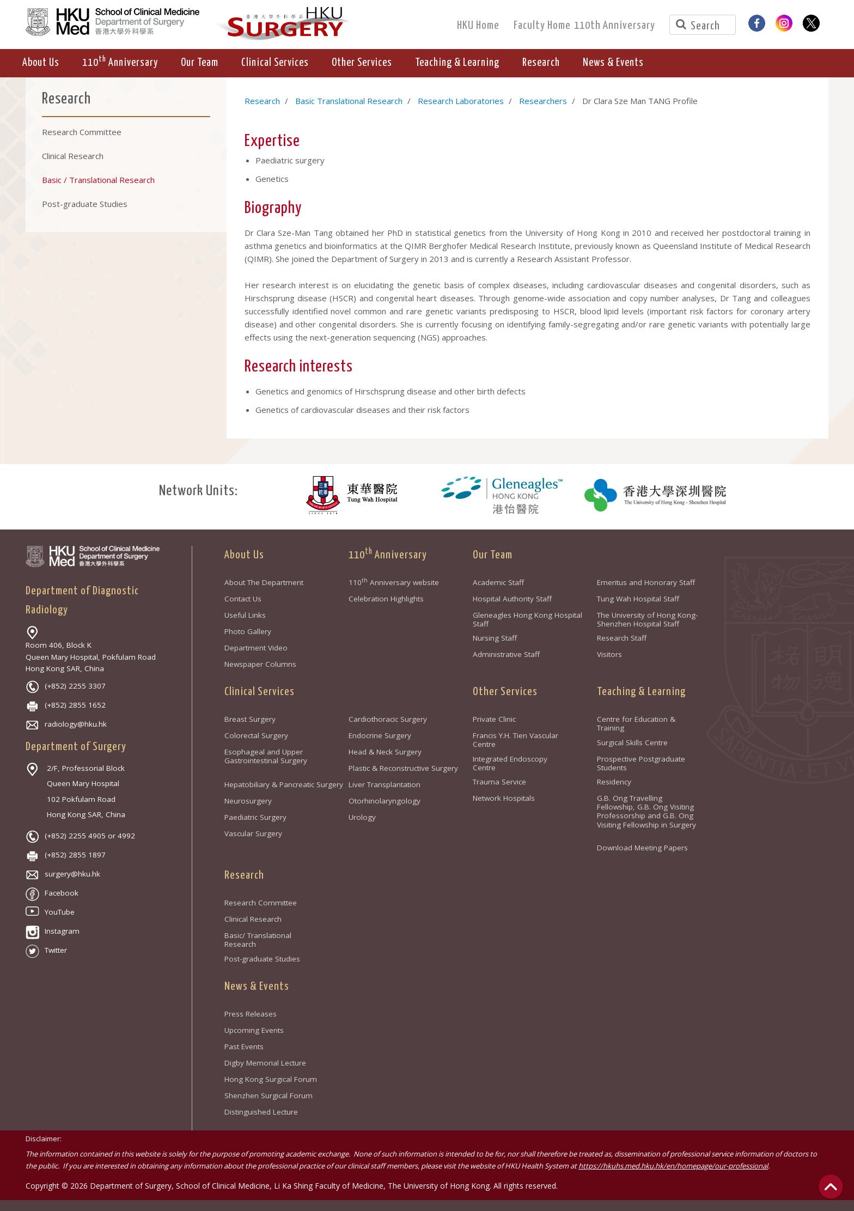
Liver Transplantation (384, 784)
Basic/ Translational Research (257, 939)
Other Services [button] (362, 63)
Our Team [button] (199, 63)
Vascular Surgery (253, 833)
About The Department (263, 582)
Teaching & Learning (641, 691)
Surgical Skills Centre (632, 742)
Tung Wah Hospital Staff (638, 599)
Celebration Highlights (386, 599)
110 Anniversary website (394, 582)
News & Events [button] (613, 63)
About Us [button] (40, 63)
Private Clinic (494, 719)
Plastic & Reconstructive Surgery (403, 768)
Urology (362, 817)
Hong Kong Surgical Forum (270, 1079)
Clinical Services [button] (275, 63)
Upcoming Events (254, 1030)
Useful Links (245, 615)
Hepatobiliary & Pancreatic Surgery (283, 784)
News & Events (256, 986)
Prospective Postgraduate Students (641, 763)
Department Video (256, 648)
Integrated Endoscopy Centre (510, 763)
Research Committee (260, 903)
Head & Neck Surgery (385, 752)
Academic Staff (498, 582)
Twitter (46, 950)
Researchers (543, 100)
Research (262, 100)
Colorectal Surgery (256, 735)
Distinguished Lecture (261, 1112)
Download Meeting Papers (642, 848)
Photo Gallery (247, 631)
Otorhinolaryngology (384, 801)
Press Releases (250, 1014)
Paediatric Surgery (255, 817)
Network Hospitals (504, 798)
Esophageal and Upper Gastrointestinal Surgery (265, 756)
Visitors (609, 654)
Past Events (244, 1046)
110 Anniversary (388, 555)
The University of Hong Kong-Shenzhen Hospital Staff (647, 619)
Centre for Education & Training (636, 723)
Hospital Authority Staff (512, 599)
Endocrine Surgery (380, 735)
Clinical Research (253, 919)
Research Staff (621, 638)
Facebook (52, 893)
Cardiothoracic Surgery (388, 719)
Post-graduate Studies (262, 959)
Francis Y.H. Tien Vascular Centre (515, 740)
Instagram (53, 931)
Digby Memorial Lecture (265, 1063)
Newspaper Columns (260, 664)
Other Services (505, 691)
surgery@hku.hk (63, 874)
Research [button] (541, 63)
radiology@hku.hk (66, 724)
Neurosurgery (248, 801)
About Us (244, 555)
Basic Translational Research (348, 100)
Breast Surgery (250, 719)
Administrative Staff (506, 654)
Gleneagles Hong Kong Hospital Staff (527, 619)
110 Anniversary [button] (120, 61)
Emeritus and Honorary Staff (646, 582)
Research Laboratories (461, 100)
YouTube (50, 912)
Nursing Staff (495, 638)
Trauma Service (499, 782)
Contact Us (242, 599)
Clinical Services (259, 691)
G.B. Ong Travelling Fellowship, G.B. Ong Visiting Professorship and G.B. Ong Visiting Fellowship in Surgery (647, 815)
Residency (614, 782)
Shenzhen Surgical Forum (268, 1095)
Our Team (493, 555)
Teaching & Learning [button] (457, 63)
